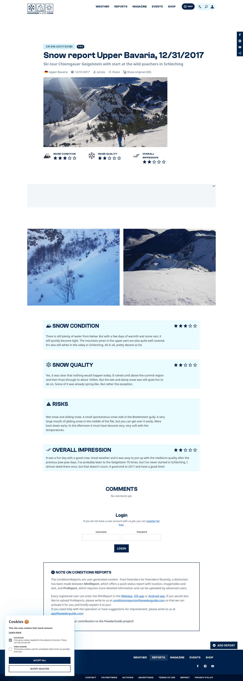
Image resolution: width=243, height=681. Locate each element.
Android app (156, 596)
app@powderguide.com (67, 613)
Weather (102, 6)
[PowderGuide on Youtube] (240, 47)
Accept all (39, 660)
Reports (120, 6)
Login (121, 548)
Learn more (15, 632)
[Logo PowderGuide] (40, 9)
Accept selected (39, 668)
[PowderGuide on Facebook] (240, 35)
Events (157, 6)
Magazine (140, 6)
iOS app (139, 596)
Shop (172, 6)
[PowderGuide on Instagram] (240, 41)
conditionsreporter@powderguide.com (139, 600)
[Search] (206, 7)
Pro (80, 46)
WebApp (126, 596)
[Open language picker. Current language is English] (200, 7)
